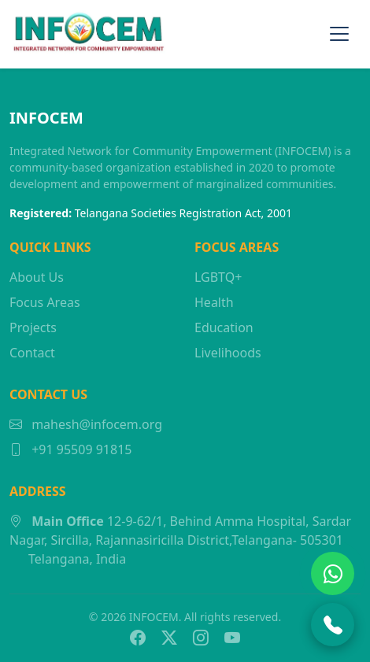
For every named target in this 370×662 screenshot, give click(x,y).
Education (223, 327)
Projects (33, 327)
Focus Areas (44, 302)
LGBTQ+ (218, 277)
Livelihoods (227, 352)
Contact (32, 352)
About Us (36, 277)
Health (214, 302)
